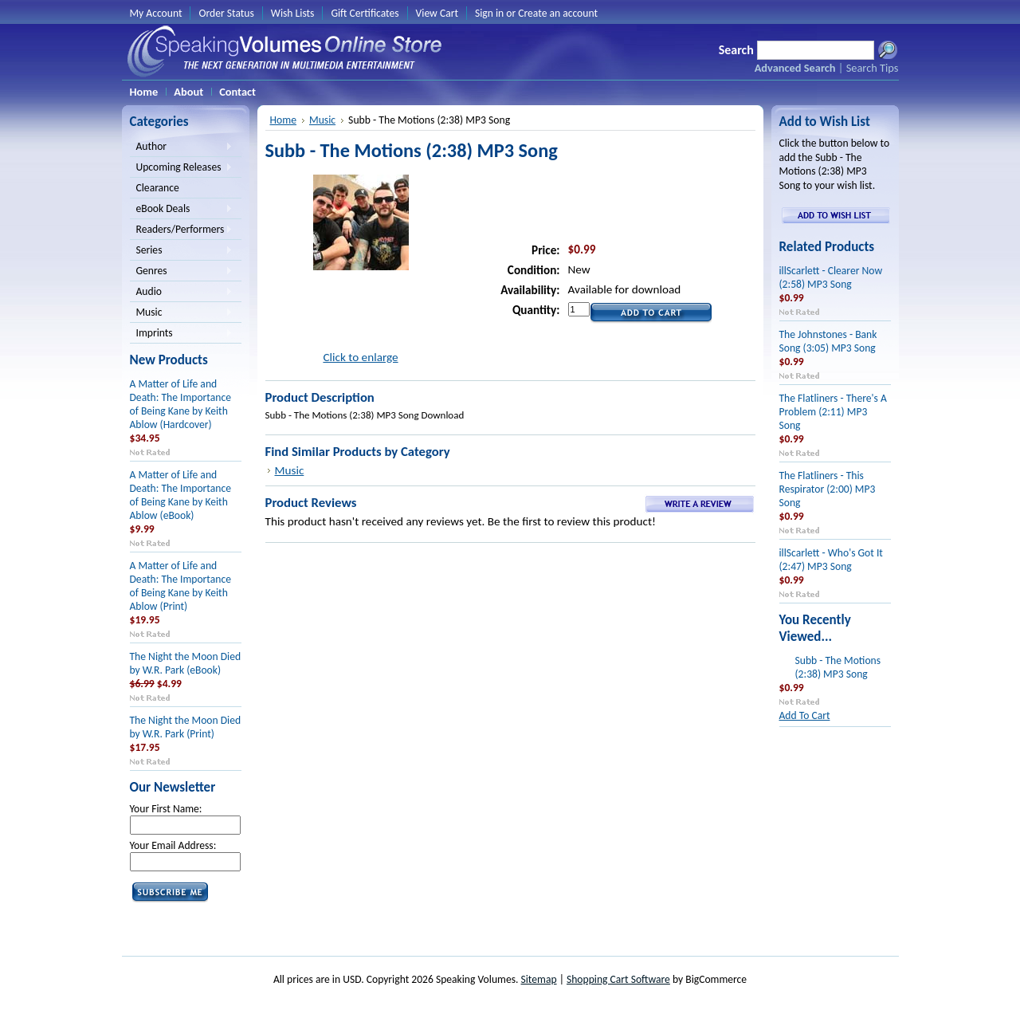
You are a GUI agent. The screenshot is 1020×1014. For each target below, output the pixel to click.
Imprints (181, 334)
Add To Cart (804, 715)
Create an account (558, 13)
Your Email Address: (173, 845)
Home (283, 120)
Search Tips (872, 68)
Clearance (157, 188)
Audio (181, 293)
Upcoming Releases (181, 168)
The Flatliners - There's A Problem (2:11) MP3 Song (833, 411)
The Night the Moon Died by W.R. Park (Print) (185, 727)
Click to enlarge (360, 357)
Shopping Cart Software (618, 979)
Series (181, 251)
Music (181, 313)
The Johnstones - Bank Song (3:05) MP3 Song (828, 341)
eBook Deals (181, 210)
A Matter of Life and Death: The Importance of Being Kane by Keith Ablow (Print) (180, 586)
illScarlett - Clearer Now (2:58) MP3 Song (831, 277)
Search (736, 49)
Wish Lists (293, 13)
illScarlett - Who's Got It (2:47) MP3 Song (831, 559)
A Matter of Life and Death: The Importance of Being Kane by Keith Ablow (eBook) (180, 495)
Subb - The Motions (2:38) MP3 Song (838, 667)
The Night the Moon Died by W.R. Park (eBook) (185, 663)
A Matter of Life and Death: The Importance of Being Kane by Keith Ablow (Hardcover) (180, 404)
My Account (156, 13)
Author (181, 147)
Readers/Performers (181, 230)
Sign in (489, 13)
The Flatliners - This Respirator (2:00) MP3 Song (827, 489)
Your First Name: (166, 809)
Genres (181, 272)
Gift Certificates (364, 13)
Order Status (225, 13)
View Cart (437, 13)
